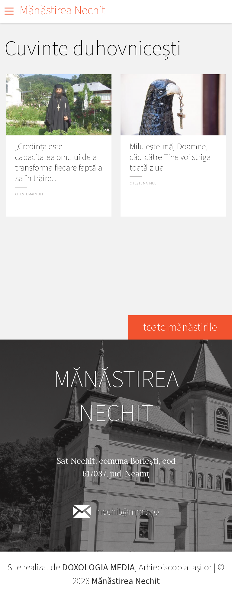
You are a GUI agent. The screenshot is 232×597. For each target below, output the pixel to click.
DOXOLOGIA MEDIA (98, 567)
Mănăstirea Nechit (62, 10)
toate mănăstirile (180, 327)
